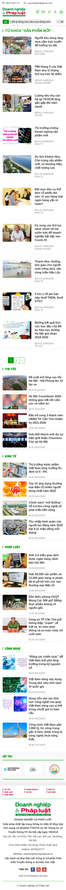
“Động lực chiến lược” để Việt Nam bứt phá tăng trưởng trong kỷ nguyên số (46, 662)
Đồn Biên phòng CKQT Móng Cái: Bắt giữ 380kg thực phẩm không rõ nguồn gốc (45, 602)
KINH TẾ (39, 144)
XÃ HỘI (38, 115)
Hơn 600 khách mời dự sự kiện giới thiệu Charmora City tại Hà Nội (46, 438)
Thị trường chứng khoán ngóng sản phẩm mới (46, 131)
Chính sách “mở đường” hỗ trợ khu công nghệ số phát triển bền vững (45, 506)
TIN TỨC (39, 346)
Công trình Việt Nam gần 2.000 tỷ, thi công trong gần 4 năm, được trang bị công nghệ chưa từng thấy (45, 732)
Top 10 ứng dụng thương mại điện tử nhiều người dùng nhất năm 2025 (45, 487)
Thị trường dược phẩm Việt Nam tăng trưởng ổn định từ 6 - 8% (45, 468)
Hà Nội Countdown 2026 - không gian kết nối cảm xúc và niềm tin (46, 400)
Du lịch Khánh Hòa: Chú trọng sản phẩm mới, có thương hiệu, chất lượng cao (49, 162)
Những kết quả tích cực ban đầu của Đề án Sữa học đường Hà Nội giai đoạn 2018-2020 (48, 330)
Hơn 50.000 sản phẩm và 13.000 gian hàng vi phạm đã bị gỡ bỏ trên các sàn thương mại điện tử (46, 580)
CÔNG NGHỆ (12, 648)
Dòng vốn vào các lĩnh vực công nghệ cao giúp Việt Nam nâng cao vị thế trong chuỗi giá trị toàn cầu (45, 706)
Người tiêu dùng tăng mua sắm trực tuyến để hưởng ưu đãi (49, 41)
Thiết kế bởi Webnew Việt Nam (33, 876)
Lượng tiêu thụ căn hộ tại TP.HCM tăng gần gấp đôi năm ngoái (47, 101)
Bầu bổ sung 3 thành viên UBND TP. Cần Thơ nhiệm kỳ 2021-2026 (46, 419)
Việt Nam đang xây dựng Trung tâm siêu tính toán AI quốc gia (45, 683)
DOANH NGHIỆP (43, 83)
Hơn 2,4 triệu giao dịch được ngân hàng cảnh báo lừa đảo (44, 559)
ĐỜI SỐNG (40, 54)
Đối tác (7, 756)
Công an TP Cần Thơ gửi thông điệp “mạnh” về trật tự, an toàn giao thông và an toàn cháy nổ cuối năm (46, 627)
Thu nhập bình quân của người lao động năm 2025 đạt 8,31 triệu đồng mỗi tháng (46, 527)
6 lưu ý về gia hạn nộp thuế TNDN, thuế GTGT (49, 297)
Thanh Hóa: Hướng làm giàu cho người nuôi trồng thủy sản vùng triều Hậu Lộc (48, 267)
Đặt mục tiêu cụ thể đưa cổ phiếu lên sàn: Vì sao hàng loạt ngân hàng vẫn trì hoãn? (49, 196)
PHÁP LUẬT (12, 547)
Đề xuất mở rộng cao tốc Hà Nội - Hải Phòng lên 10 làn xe (46, 381)
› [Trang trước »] (22, 360)
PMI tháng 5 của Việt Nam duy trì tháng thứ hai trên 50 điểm (48, 70)
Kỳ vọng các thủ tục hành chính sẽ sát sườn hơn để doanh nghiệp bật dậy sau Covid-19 (48, 233)
